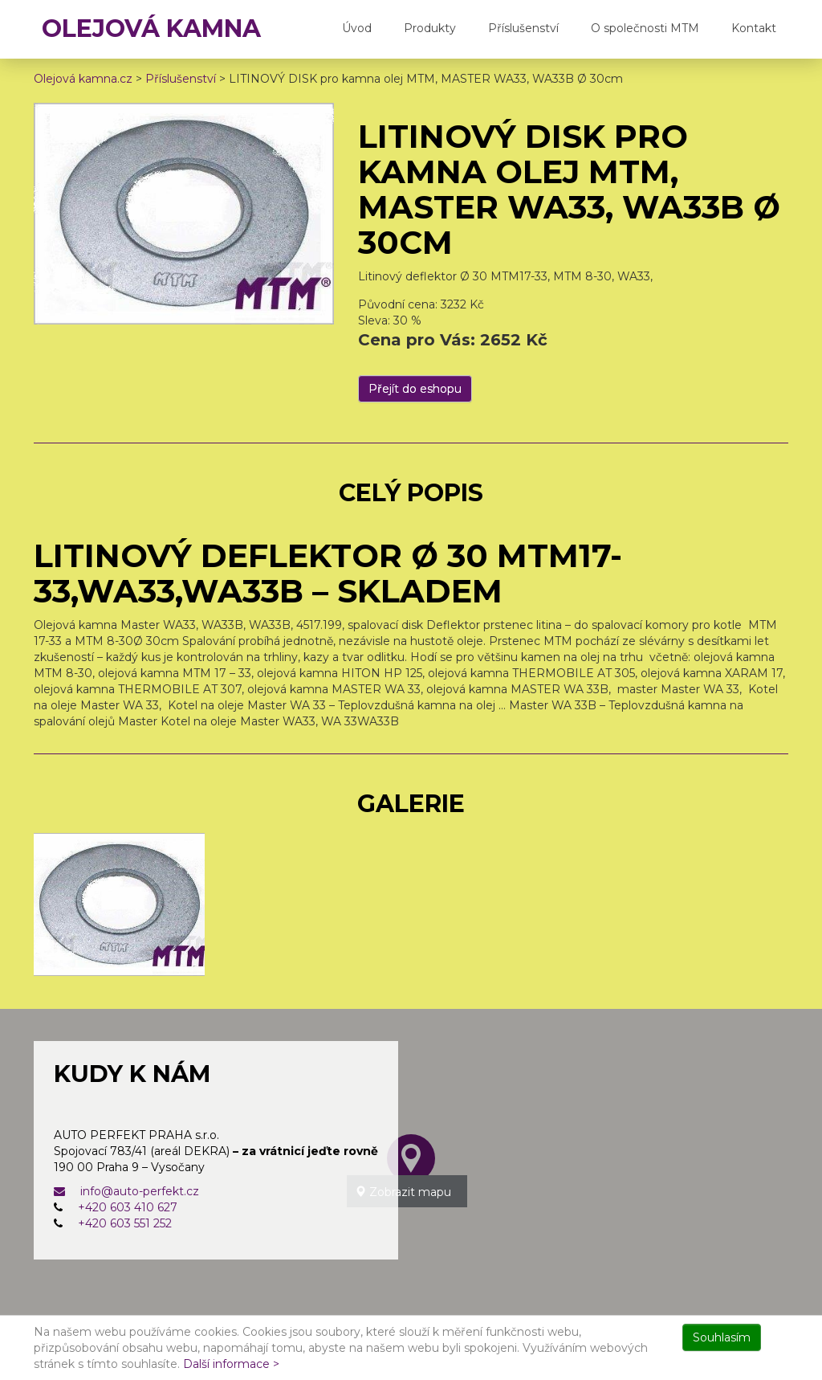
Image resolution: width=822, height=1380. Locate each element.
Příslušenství (523, 28)
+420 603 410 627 (127, 1207)
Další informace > (231, 1364)
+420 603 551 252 (125, 1223)
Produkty (430, 28)
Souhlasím (722, 1337)
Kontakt (753, 28)
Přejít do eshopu (415, 389)
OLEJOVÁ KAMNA (151, 28)
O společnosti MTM (645, 28)
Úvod (357, 28)
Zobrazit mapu (403, 1192)
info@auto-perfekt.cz (126, 1191)
